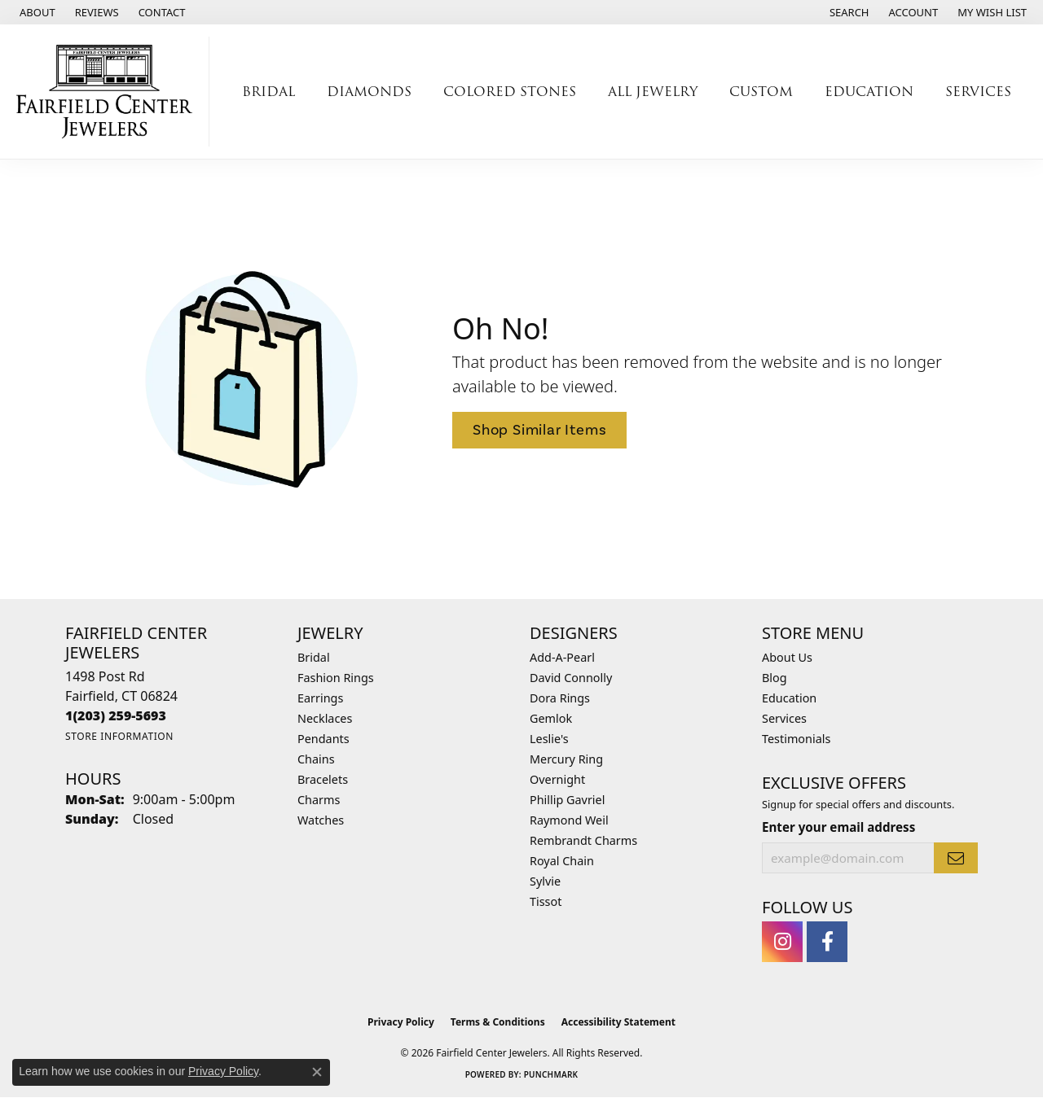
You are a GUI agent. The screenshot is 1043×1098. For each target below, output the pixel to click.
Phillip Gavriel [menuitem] (567, 799)
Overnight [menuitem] (557, 779)
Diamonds (369, 91)
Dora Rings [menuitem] (560, 698)
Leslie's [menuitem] (549, 738)
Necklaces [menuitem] (324, 718)
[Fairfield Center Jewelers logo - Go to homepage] (108, 92)
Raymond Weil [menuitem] (569, 820)
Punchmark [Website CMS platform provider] (551, 1074)
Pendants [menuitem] (323, 738)
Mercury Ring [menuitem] (566, 759)
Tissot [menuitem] (545, 901)
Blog (774, 677)
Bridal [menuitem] (313, 657)
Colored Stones (509, 91)
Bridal (268, 91)
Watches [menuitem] (320, 820)
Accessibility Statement (618, 1022)
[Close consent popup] (317, 1072)
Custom (761, 91)
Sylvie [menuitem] (545, 881)
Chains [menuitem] (316, 759)
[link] (35, 12)
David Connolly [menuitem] (571, 677)
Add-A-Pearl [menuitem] (562, 657)
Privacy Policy (400, 1022)
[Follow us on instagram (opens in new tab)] (782, 941)
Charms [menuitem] (318, 799)
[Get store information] (119, 736)
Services (978, 91)
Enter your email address (838, 827)
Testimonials (796, 738)
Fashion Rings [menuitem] (335, 677)
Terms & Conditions (498, 1022)
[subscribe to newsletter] (956, 857)
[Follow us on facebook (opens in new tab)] (827, 941)
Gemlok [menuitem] (551, 718)
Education (869, 91)
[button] (847, 12)
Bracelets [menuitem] (322, 779)
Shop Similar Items (539, 430)
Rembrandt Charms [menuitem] (583, 840)
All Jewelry (653, 91)
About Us (787, 657)
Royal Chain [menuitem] (562, 860)
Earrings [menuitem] (320, 698)
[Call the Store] (115, 715)
